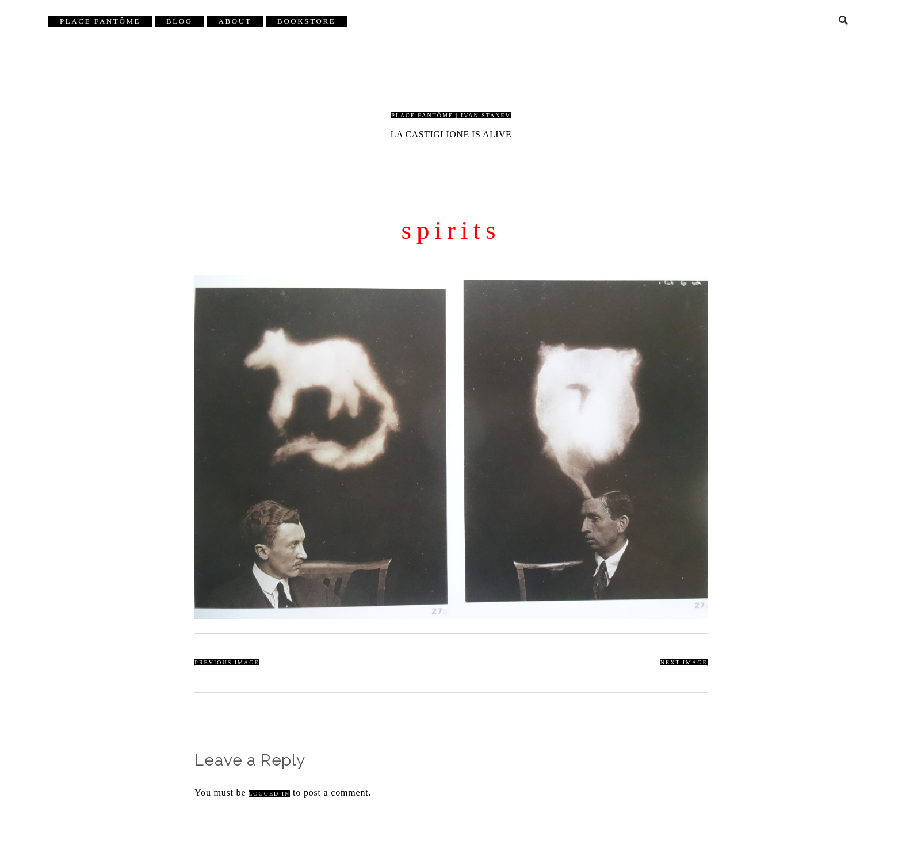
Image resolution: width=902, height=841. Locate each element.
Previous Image (226, 662)
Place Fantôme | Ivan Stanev (451, 115)
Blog (179, 21)
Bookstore (306, 21)
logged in (269, 793)
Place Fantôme (100, 21)
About (235, 21)
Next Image (684, 662)
